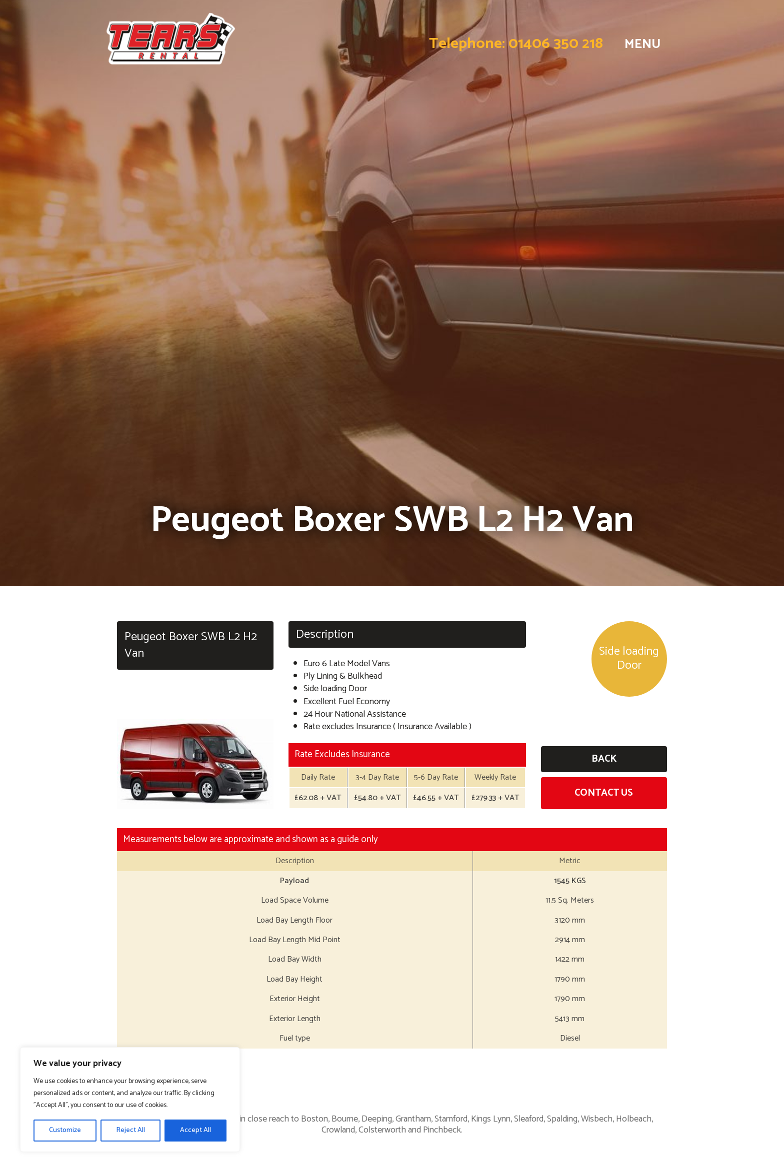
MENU (641, 44)
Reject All (130, 1130)
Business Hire (392, 1073)
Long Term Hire (582, 1073)
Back (604, 759)
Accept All (195, 1130)
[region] (130, 1099)
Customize (65, 1130)
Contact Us (603, 793)
